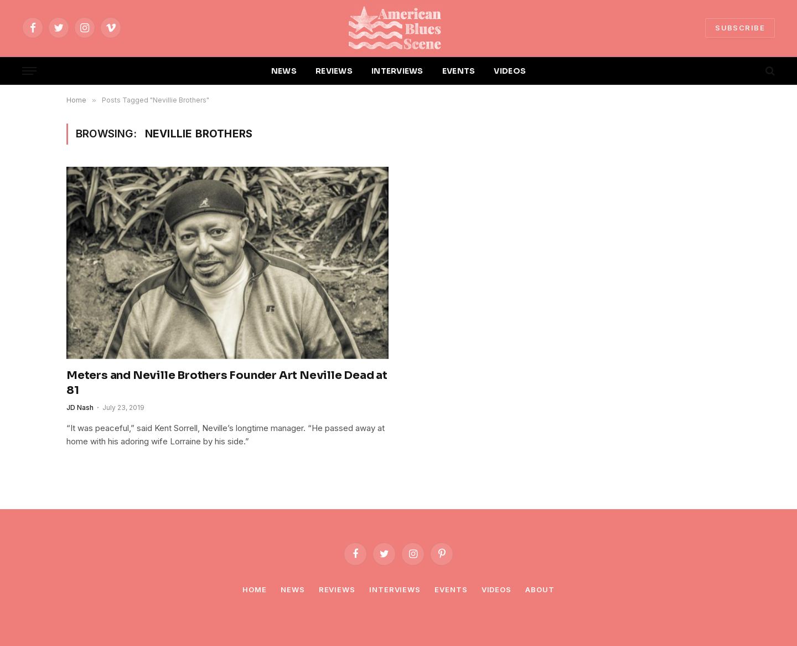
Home (254, 589)
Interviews (395, 589)
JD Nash (80, 407)
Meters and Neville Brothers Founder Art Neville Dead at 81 (226, 382)
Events (450, 589)
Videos (496, 589)
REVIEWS (334, 71)
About (540, 589)
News (293, 589)
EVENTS (458, 71)
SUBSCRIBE (740, 27)
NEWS (284, 71)
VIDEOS (510, 71)
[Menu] (29, 71)
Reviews (337, 589)
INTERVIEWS (397, 71)
